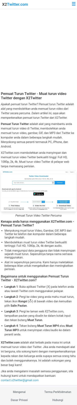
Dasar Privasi (19, 400)
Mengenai (19, 392)
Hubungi (57, 400)
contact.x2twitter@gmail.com (20, 380)
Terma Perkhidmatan (57, 392)
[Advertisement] (38, 51)
